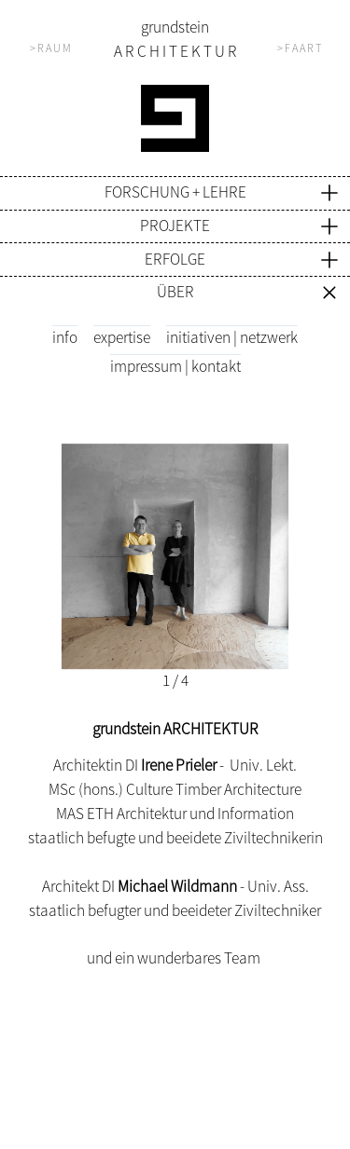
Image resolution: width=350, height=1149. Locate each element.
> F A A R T (299, 48)
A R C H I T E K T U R (175, 51)
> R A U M (50, 48)
